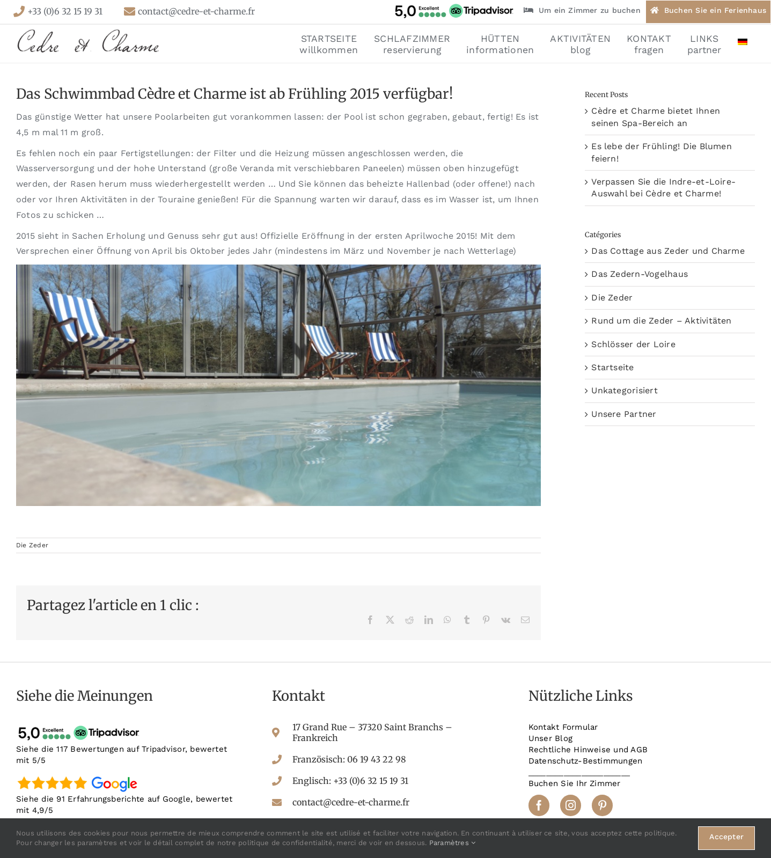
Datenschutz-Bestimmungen (585, 761)
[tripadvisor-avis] (80, 726)
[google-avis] (80, 776)
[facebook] (538, 805)
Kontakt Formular (563, 727)
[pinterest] (602, 805)
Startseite (612, 367)
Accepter (726, 836)
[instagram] (570, 805)
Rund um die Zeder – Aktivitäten (661, 321)
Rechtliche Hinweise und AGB (588, 749)
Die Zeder (32, 545)
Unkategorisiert (624, 390)
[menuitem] (742, 43)
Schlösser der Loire (633, 344)
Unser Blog (550, 738)
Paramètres (452, 843)
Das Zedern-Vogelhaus (639, 274)
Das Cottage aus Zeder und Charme (668, 251)
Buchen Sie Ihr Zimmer (574, 783)
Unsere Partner (623, 414)
